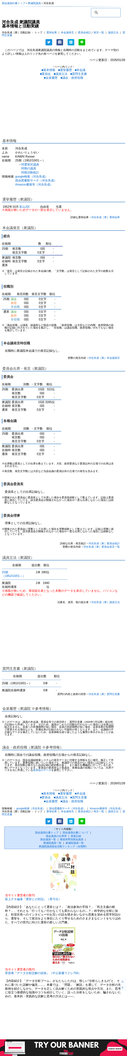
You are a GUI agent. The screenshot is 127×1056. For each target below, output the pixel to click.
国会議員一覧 (48, 839)
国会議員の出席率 (56, 836)
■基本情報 (48, 70)
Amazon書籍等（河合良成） (34, 184)
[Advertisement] (63, 110)
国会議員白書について (76, 832)
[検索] (105, 12)
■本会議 (80, 70)
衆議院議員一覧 (52, 842)
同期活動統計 (30, 172)
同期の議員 (28, 168)
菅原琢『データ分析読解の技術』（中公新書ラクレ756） (43, 973)
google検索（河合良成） (31, 176)
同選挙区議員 (30, 164)
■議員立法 (60, 73)
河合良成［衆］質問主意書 (104, 694)
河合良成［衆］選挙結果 (105, 217)
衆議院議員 (34, 3)
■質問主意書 (78, 73)
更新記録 (76, 836)
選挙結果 (51, 32)
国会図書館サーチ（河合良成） (36, 180)
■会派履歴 (51, 77)
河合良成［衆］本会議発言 (104, 357)
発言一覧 (99, 32)
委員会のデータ (42, 770)
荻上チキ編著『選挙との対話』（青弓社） (33, 899)
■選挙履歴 (65, 70)
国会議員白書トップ (13, 3)
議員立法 (113, 32)
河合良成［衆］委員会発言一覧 (101, 546)
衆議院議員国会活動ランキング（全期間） (63, 846)
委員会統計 (84, 32)
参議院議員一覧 (75, 842)
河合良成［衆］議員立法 (105, 602)
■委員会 (45, 73)
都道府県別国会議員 (71, 839)
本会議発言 (67, 32)
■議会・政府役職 (72, 77)
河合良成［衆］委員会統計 (104, 543)
